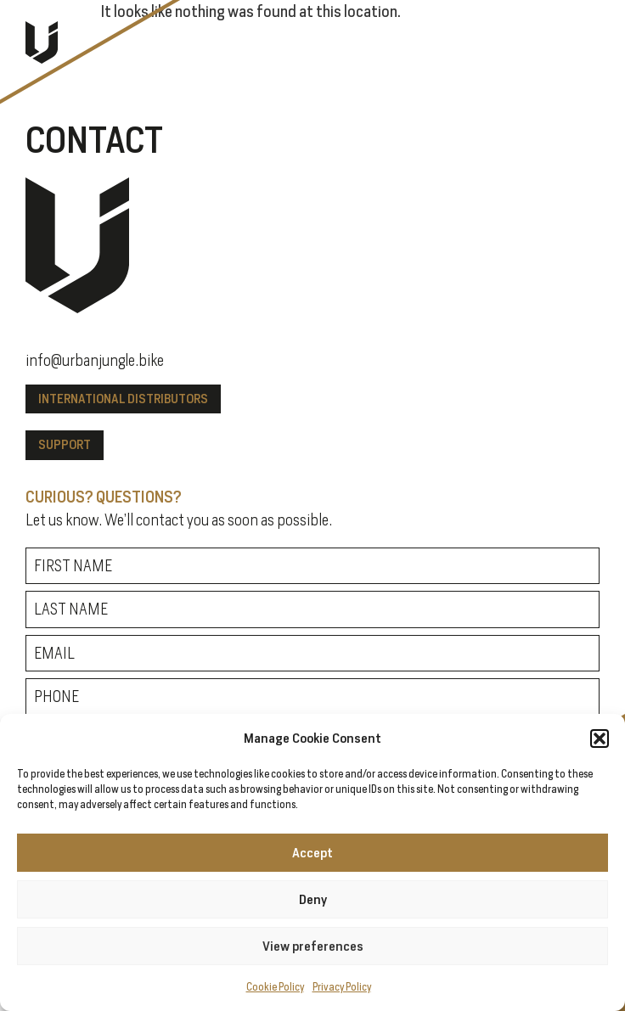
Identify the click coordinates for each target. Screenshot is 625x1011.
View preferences (312, 946)
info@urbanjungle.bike (94, 360)
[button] (599, 738)
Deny (313, 899)
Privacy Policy (341, 986)
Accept (312, 853)
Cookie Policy (275, 986)
